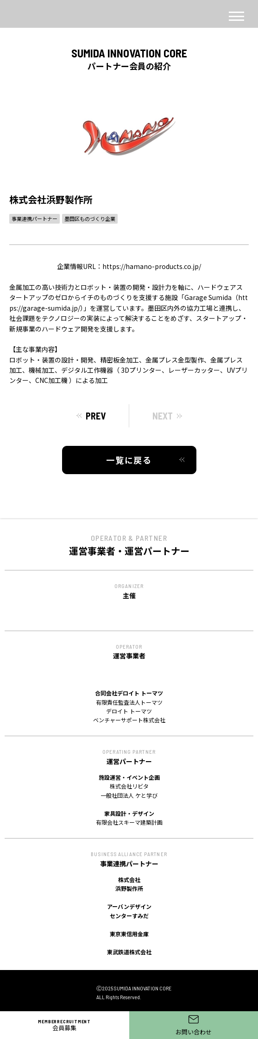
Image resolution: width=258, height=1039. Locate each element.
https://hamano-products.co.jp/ (151, 266)
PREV (96, 415)
